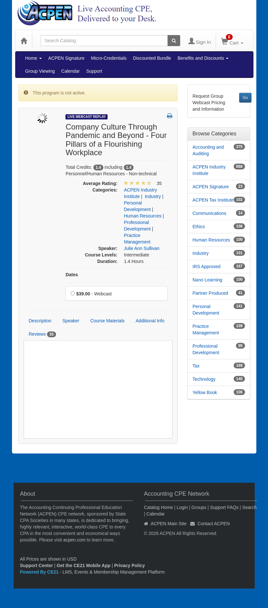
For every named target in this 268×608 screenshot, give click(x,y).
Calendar (70, 71)
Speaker (71, 320)
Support (94, 71)
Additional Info (150, 320)
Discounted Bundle (152, 58)
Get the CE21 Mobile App (84, 565)
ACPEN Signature (66, 58)
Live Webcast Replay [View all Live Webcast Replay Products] (86, 116)
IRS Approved (206, 266)
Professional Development (205, 349)
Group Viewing (40, 71)
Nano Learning (207, 279)
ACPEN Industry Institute (209, 170)
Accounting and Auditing (208, 150)
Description (40, 320)
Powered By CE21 (40, 572)
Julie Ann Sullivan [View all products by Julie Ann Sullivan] (141, 248)
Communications (209, 213)
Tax (196, 365)
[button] (169, 116)
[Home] (24, 40)
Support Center (36, 565)
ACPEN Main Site (168, 523)
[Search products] (174, 40)
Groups (199, 507)
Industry (200, 253)
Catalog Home (158, 507)
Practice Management (205, 329)
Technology (204, 379)
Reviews (42, 334)
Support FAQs (224, 507)
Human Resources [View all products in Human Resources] (142, 215)
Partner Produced (210, 293)
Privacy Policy (129, 565)
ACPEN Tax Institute (213, 200)
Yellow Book (204, 392)
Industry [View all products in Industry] (153, 196)
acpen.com (74, 539)
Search (249, 507)
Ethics (198, 226)
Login (182, 507)
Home (33, 58)
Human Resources (211, 239)
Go (245, 97)
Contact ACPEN (213, 523)
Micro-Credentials (109, 58)
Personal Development (205, 310)
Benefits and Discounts (203, 58)
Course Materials (107, 320)
